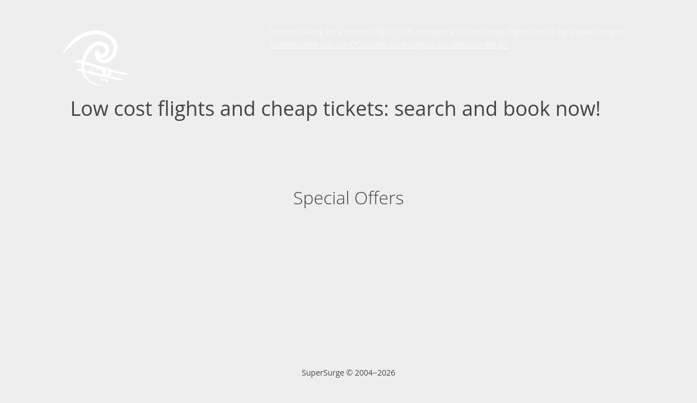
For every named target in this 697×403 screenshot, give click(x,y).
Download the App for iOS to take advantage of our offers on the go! (388, 44)
